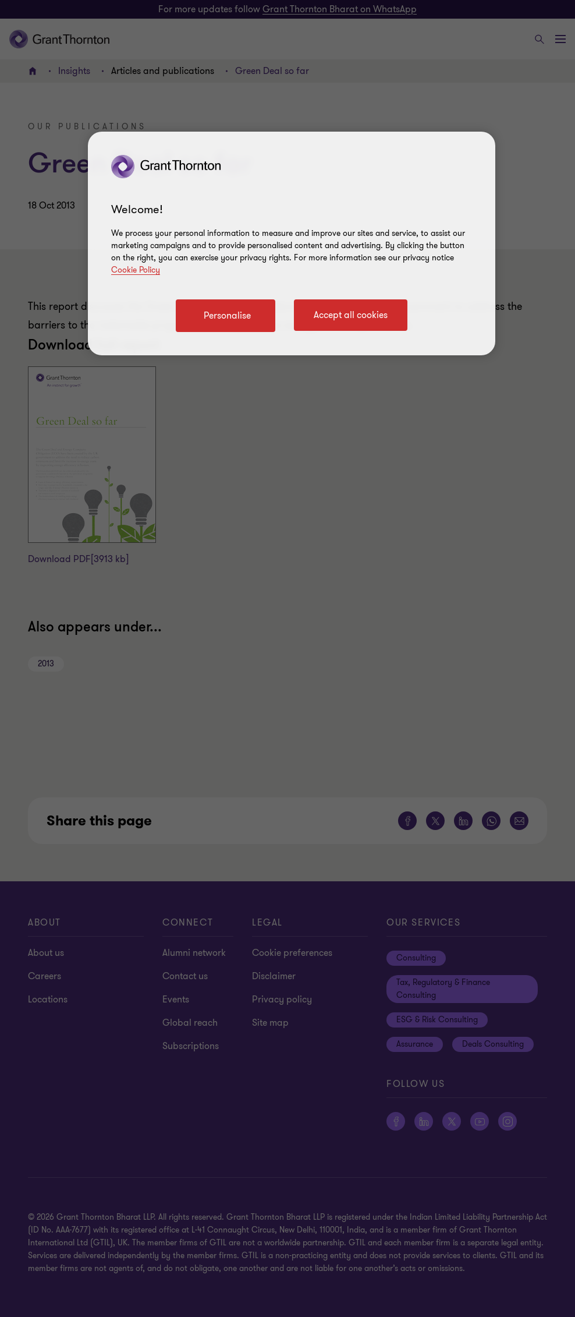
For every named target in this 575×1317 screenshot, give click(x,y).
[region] (291, 243)
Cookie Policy (135, 270)
